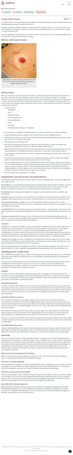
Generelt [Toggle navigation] (6, 12)
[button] (4, 65)
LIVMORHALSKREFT (9, 8)
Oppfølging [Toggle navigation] (40, 12)
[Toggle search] (63, 3)
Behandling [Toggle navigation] (28, 12)
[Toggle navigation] (69, 3)
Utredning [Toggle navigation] (17, 12)
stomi (5, 22)
